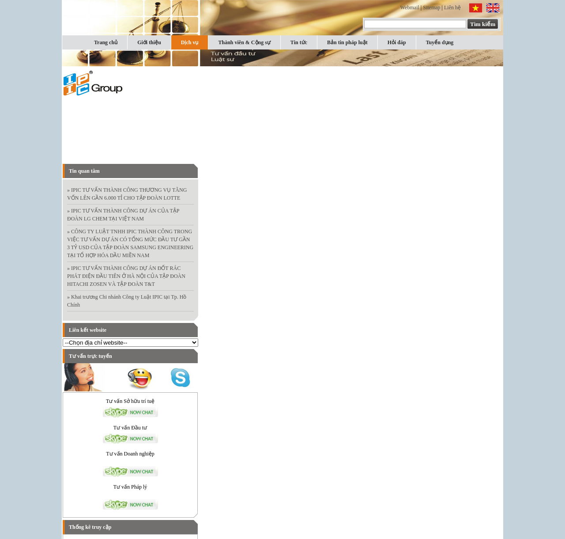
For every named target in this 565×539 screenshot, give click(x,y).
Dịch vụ (190, 42)
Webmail (409, 7)
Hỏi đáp (397, 42)
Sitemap (431, 7)
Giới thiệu (149, 42)
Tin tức (298, 42)
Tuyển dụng (440, 42)
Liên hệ (452, 7)
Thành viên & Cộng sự (244, 42)
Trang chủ (105, 42)
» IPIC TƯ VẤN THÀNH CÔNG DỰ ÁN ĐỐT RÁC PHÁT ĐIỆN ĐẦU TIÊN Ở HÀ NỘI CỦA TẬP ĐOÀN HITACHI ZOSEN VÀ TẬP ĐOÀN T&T (126, 276)
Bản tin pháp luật (347, 42)
